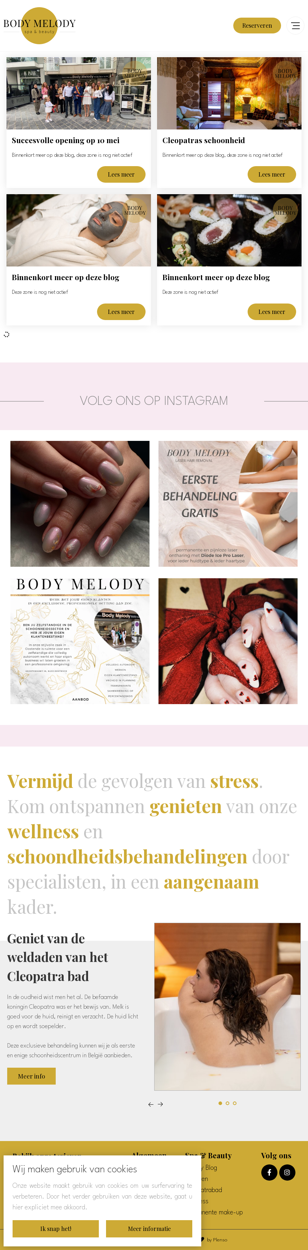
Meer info (31, 1076)
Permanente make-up (214, 1212)
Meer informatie (149, 1228)
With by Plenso (206, 1239)
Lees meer (121, 174)
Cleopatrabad (203, 1190)
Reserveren (257, 25)
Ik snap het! (55, 1228)
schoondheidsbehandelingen (127, 856)
